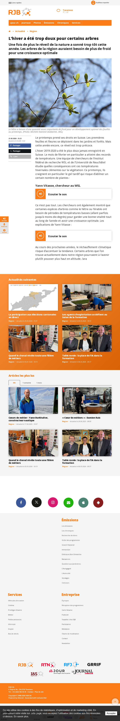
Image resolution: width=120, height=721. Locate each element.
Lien (13, 156)
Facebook (21, 502)
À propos (65, 600)
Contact (65, 638)
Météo (10, 615)
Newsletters (69, 502)
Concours (65, 583)
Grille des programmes (71, 540)
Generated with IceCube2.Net (35, 698)
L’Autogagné (66, 568)
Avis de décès (13, 634)
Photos (37, 22)
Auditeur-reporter (100, 3)
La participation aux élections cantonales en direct (32, 316)
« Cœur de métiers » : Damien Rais (81, 417)
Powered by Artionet (16, 698)
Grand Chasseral (68, 545)
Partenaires (66, 624)
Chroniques (63, 22)
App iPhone (83, 502)
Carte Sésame (67, 610)
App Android (98, 502)
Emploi (10, 629)
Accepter (111, 713)
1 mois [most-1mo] (39, 383)
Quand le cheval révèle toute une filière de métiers (31, 357)
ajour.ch (14, 22)
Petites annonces (14, 619)
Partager (15, 145)
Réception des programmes (72, 605)
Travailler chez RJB (69, 619)
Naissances (66, 559)
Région (33, 31)
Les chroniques (68, 531)
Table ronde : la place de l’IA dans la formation (82, 357)
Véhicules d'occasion (16, 600)
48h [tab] (14, 383)
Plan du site (39, 692)
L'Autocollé (66, 573)
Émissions (49, 22)
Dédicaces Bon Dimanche (71, 554)
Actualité (20, 31)
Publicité (65, 615)
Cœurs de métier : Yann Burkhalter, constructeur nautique (28, 419)
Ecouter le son (51, 194)
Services (76, 22)
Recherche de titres (69, 535)
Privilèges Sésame (15, 610)
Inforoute (11, 624)
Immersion (66, 550)
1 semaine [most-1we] (27, 383)
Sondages (65, 578)
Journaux (26, 22)
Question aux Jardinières (71, 564)
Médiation (66, 629)
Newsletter (66, 643)
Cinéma (11, 605)
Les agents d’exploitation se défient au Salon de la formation (84, 316)
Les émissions (67, 526)
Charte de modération (70, 634)
